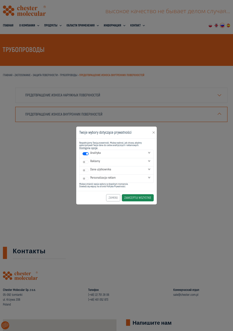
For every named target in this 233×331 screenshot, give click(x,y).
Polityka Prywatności (115, 186)
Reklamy (95, 161)
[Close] (153, 132)
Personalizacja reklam (103, 178)
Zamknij (113, 198)
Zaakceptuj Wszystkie (137, 198)
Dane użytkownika (100, 169)
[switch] (86, 153)
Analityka (95, 153)
